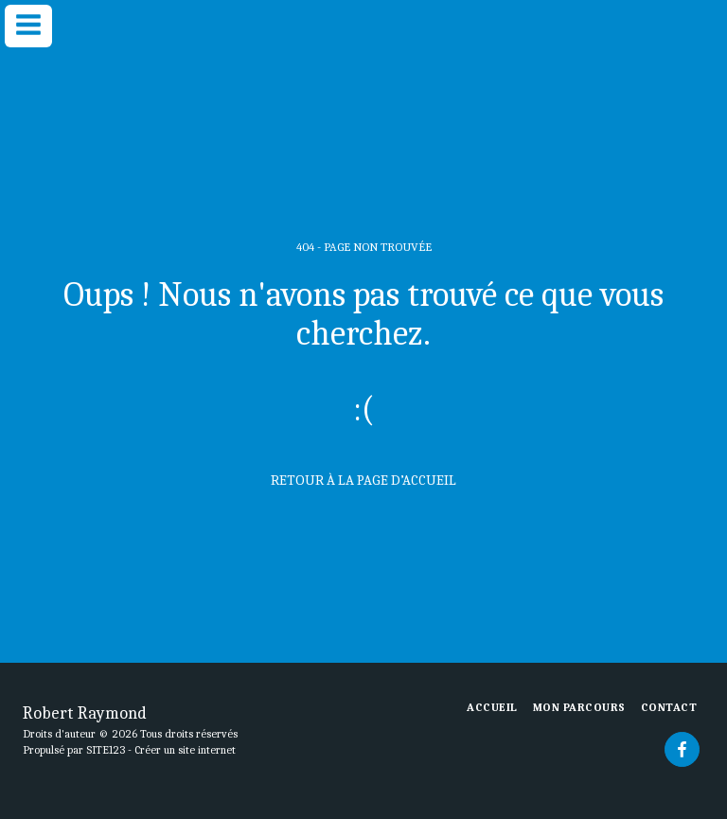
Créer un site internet (185, 750)
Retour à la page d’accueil (363, 480)
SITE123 (105, 750)
